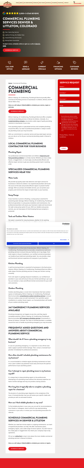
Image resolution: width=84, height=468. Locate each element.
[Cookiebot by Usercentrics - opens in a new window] (66, 224)
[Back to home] (8, 3)
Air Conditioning (28, 2)
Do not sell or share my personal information (27, 243)
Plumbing (54, 2)
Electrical (48, 2)
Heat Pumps (42, 2)
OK (57, 243)
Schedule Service (11, 50)
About (21, 2)
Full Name (62, 86)
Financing (60, 2)
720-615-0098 (77, 3)
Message (61, 105)
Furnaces (35, 2)
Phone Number (63, 99)
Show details (66, 239)
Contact (66, 2)
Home (17, 2)
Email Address (63, 93)
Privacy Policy (64, 135)
